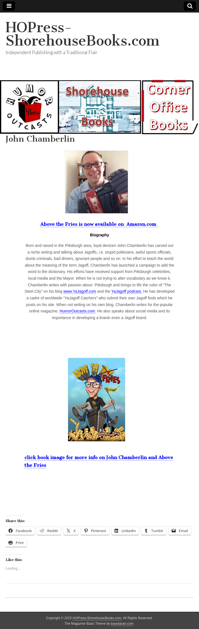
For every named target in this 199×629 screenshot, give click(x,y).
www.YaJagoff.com (79, 291)
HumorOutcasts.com (77, 311)
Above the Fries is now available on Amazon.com (99, 224)
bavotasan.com (122, 624)
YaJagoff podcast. (126, 291)
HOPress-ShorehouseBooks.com (83, 34)
